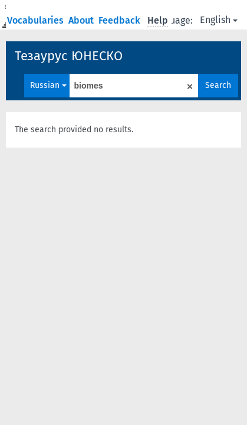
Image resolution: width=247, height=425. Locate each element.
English (219, 19)
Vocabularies (36, 20)
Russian (48, 85)
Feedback (120, 20)
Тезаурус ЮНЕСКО (69, 56)
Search (218, 85)
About (82, 20)
